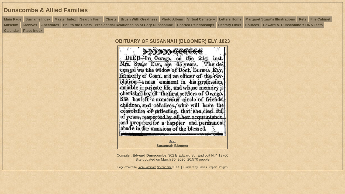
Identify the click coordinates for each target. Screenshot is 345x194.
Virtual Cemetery (201, 19)
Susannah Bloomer (172, 146)
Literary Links (229, 25)
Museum (11, 25)
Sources (252, 25)
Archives (29, 25)
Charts (110, 19)
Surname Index (37, 19)
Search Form (90, 19)
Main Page (12, 19)
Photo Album (172, 19)
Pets (302, 19)
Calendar (11, 31)
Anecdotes (50, 25)
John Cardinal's (147, 167)
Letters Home (230, 19)
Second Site (164, 167)
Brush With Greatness (139, 19)
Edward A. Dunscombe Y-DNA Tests (293, 25)
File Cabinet (320, 19)
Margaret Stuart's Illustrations (270, 19)
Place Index (33, 31)
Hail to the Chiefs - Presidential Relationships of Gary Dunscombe (118, 25)
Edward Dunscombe (149, 155)
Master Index (65, 19)
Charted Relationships (195, 25)
